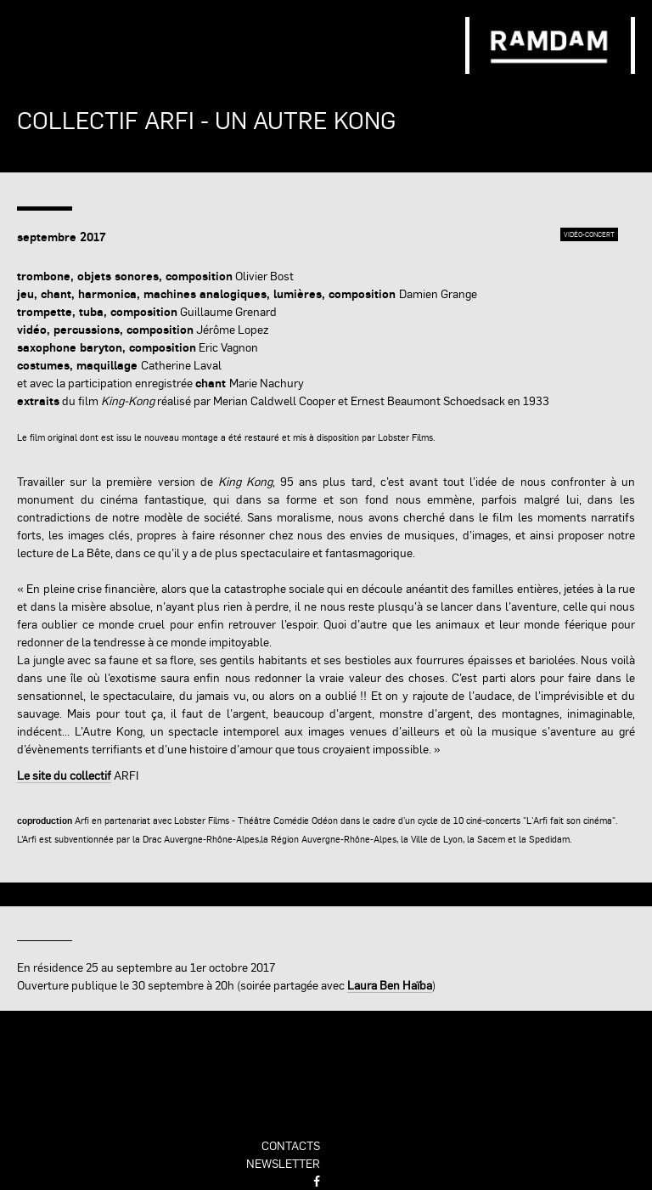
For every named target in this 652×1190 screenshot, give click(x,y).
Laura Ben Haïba (389, 984)
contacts (290, 1145)
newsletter (283, 1162)
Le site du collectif (64, 774)
